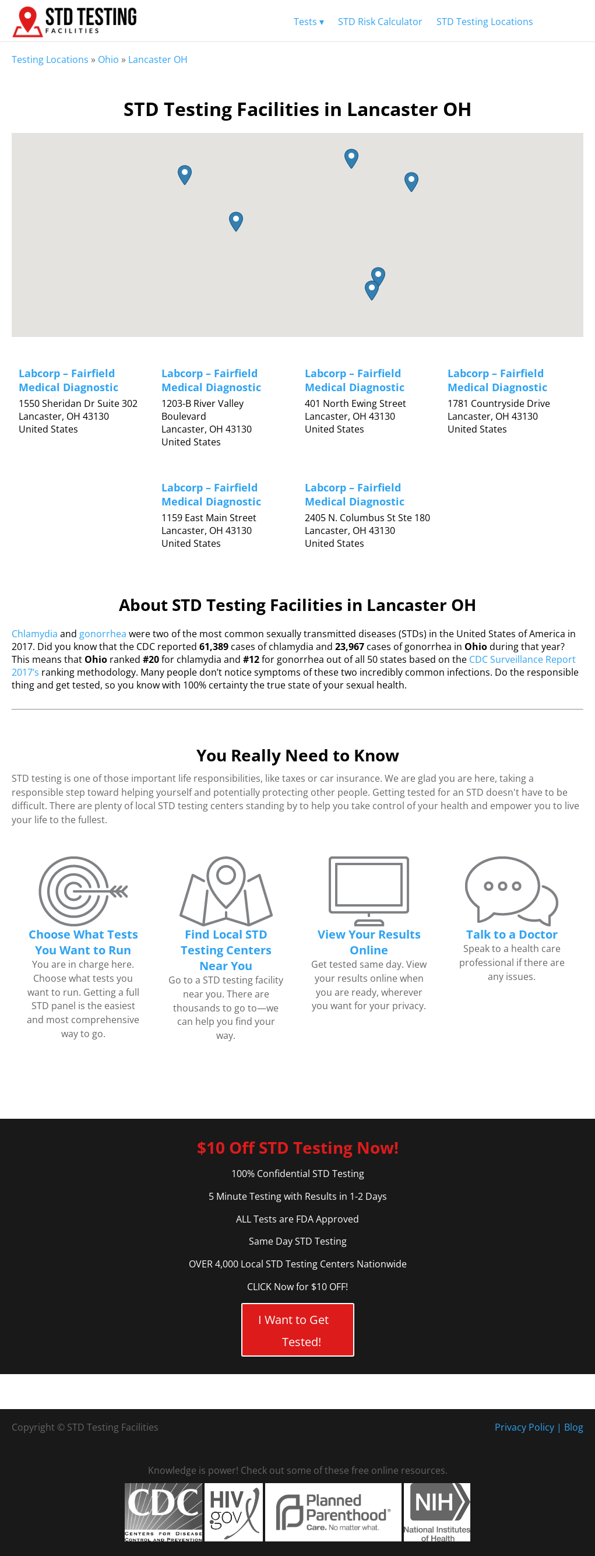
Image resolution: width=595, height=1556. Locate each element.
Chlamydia (35, 633)
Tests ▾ (309, 21)
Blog (573, 1427)
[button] (411, 182)
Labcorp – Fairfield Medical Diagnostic (68, 380)
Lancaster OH (158, 59)
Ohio (108, 59)
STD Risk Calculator (380, 21)
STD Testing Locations (484, 21)
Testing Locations (50, 59)
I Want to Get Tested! (293, 1331)
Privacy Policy (524, 1427)
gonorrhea (102, 633)
